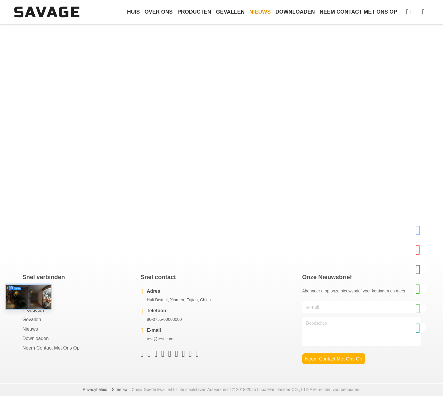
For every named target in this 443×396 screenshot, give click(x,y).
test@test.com (160, 339)
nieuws (260, 12)
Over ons (33, 300)
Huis (133, 12)
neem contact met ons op (358, 12)
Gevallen (32, 319)
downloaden (295, 12)
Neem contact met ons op (51, 347)
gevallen (230, 12)
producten (194, 12)
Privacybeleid (95, 389)
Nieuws (30, 328)
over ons (159, 12)
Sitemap (119, 389)
